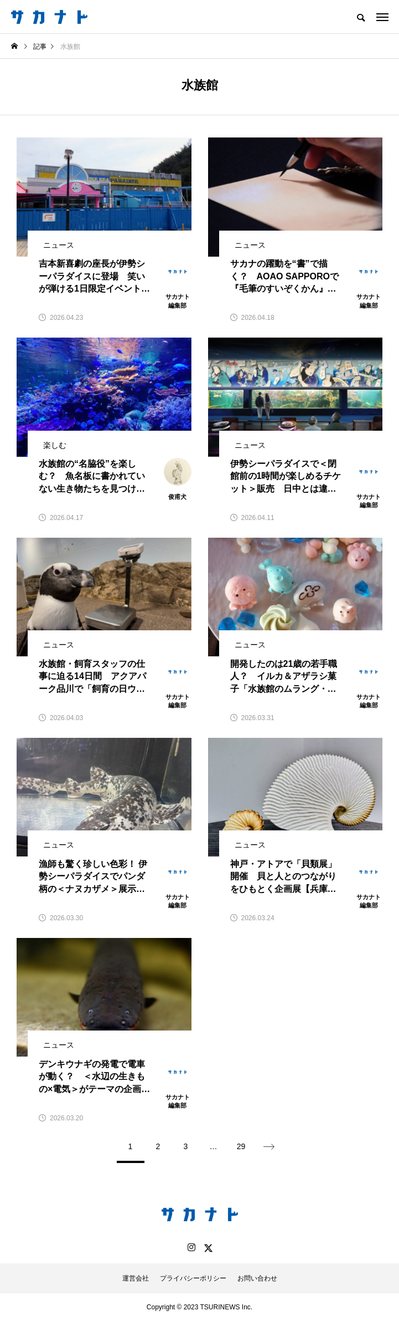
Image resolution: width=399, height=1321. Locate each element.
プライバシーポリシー (193, 1278)
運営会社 (135, 1278)
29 (241, 1146)
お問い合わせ (257, 1278)
